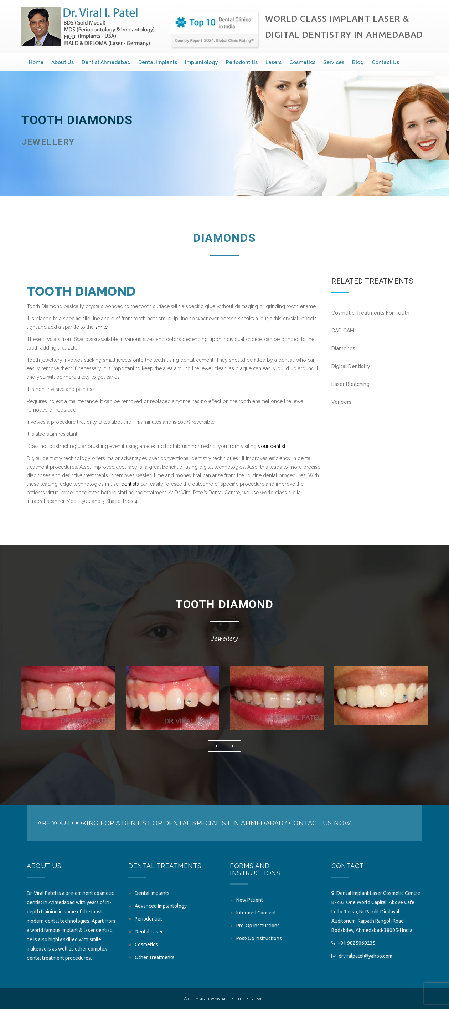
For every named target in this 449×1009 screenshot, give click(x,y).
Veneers (341, 402)
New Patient (249, 900)
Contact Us (385, 62)
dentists (130, 484)
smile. (102, 327)
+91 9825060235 (356, 943)
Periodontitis (242, 62)
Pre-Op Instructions (258, 925)
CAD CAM (342, 330)
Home (36, 62)
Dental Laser (149, 931)
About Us (62, 62)
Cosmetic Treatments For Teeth (370, 313)
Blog (358, 62)
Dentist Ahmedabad (106, 62)
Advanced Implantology (161, 906)
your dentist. (272, 446)
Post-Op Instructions (259, 938)
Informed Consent (256, 913)
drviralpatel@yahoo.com (365, 956)
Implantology (201, 62)
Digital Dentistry (350, 366)
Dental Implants (157, 62)
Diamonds (343, 348)
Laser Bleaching (350, 384)
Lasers (273, 62)
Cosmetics (302, 62)
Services (333, 62)
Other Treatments (155, 957)
